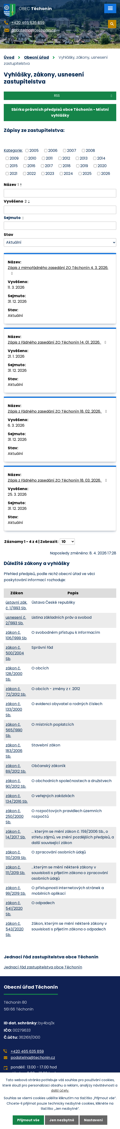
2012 (66, 158)
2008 (90, 150)
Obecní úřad (36, 57)
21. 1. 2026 (16, 356)
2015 (14, 166)
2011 (49, 158)
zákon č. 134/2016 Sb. (17, 798)
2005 (34, 150)
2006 (52, 150)
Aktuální (15, 315)
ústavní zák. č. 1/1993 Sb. (16, 605)
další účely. (60, 1090)
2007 (71, 150)
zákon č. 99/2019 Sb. (16, 890)
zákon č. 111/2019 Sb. (15, 870)
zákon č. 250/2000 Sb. (15, 816)
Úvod (9, 57)
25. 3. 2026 (17, 494)
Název (11, 184)
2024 (68, 173)
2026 (105, 173)
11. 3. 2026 (16, 287)
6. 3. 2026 (16, 425)
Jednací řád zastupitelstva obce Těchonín (43, 967)
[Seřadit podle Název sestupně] (21, 186)
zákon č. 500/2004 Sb (15, 653)
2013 (84, 158)
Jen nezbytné (61, 1120)
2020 (102, 166)
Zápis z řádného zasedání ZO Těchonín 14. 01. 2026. (58, 342)
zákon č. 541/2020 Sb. (14, 908)
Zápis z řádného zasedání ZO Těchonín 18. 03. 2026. (58, 480)
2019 (84, 166)
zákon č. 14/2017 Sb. (16, 834)
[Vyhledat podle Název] (60, 193)
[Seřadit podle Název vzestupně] (21, 184)
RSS (83, 95)
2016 (31, 166)
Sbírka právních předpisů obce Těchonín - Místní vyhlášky (60, 112)
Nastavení (93, 1120)
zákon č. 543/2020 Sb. (15, 929)
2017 (49, 166)
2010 (32, 158)
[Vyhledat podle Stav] (60, 242)
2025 (87, 173)
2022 (31, 173)
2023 (49, 173)
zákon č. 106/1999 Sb (16, 635)
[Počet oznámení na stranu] (67, 541)
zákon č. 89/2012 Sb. (16, 768)
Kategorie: (13, 150)
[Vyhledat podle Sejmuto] (60, 226)
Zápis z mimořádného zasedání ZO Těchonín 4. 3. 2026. (58, 270)
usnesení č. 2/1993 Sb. (16, 620)
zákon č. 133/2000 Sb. (14, 709)
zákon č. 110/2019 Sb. (16, 854)
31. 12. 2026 (17, 301)
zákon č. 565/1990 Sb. (14, 730)
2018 (67, 166)
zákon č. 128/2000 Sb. (14, 673)
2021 (13, 173)
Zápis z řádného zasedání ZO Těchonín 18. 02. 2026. (58, 411)
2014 (101, 158)
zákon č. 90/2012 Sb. (16, 783)
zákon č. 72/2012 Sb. (16, 691)
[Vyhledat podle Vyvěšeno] (60, 210)
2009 (14, 158)
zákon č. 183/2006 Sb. (14, 750)
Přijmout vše (28, 1120)
